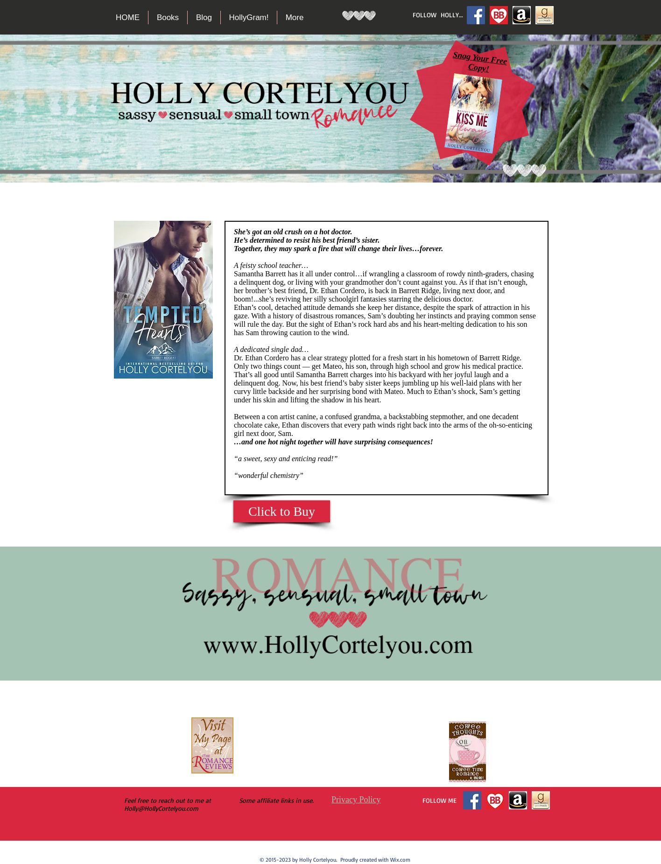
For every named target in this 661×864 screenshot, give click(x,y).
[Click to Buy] (281, 511)
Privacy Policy (356, 799)
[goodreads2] (544, 15)
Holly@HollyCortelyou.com (161, 808)
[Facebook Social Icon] (476, 15)
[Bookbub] (499, 15)
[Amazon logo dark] (522, 15)
